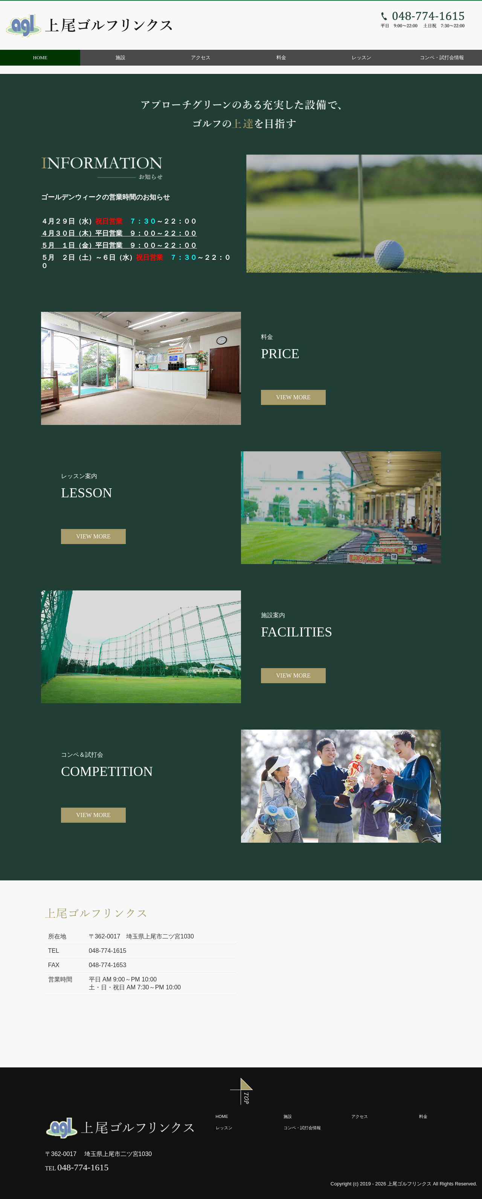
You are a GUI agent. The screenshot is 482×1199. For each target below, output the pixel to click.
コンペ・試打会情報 (442, 57)
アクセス (200, 57)
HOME (40, 57)
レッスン (361, 57)
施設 (120, 57)
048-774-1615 (82, 1167)
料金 (281, 57)
